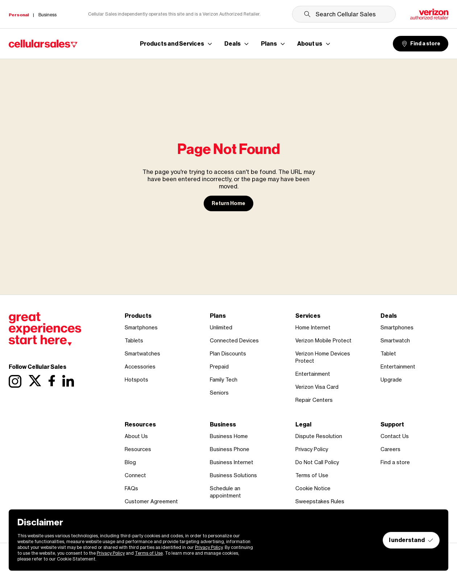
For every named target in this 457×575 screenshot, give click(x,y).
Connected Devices (234, 340)
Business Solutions (233, 475)
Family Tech (223, 379)
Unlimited (221, 327)
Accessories (140, 366)
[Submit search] (307, 14)
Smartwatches (142, 353)
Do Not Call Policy (317, 462)
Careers (390, 449)
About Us (136, 436)
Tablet (388, 353)
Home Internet (313, 327)
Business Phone (229, 449)
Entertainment (312, 374)
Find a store (420, 43)
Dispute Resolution (318, 436)
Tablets (134, 340)
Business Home (229, 436)
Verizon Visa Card (316, 387)
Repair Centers (314, 400)
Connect (135, 475)
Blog (130, 462)
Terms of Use (311, 475)
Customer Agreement (151, 501)
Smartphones (141, 327)
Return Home (228, 203)
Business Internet (231, 462)
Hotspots (136, 379)
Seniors (219, 392)
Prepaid (219, 366)
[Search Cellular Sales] (344, 14)
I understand (411, 540)
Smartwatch (395, 340)
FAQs (131, 488)
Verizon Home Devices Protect (322, 357)
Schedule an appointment (225, 492)
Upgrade (391, 379)
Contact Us (395, 436)
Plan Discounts (228, 353)
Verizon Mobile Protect (323, 340)
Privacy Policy (311, 449)
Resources (138, 449)
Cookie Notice (313, 488)
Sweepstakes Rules (319, 501)
